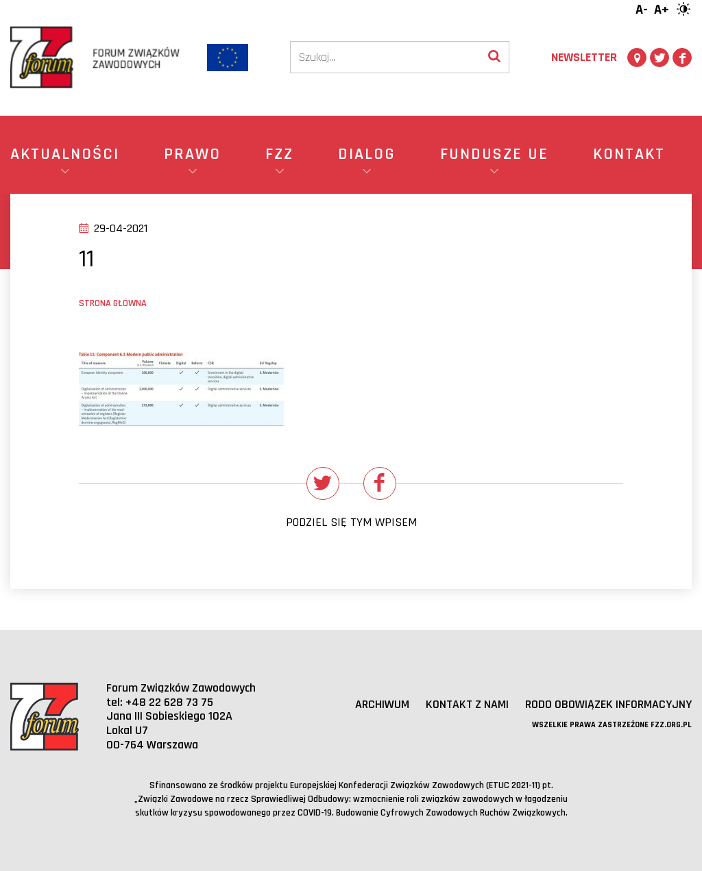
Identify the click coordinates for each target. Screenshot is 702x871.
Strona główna (113, 303)
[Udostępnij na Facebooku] (379, 483)
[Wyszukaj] (494, 57)
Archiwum (382, 704)
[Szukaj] (385, 57)
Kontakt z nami (467, 704)
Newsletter (584, 57)
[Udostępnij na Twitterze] (322, 483)
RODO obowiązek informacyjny (608, 704)
